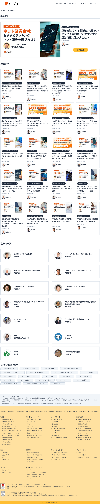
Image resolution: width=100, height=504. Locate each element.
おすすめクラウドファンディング (35, 383)
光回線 (79, 452)
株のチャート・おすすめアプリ (12, 372)
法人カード (30, 426)
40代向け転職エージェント (9, 428)
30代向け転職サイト (7, 444)
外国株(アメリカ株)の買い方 (85, 430)
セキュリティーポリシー (82, 411)
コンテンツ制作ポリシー (71, 4)
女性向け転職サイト (7, 439)
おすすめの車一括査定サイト (34, 455)
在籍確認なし (55, 435)
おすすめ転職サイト (7, 437)
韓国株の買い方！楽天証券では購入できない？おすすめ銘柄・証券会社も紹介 (12, 88)
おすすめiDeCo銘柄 (83, 435)
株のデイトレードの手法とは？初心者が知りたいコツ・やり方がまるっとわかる (87, 123)
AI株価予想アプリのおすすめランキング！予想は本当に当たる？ (62, 123)
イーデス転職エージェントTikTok (35, 474)
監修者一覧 (51, 411)
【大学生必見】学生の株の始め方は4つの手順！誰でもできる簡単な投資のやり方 (37, 221)
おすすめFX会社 (6, 455)
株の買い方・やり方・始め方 (85, 428)
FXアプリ (4, 457)
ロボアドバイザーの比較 (84, 439)
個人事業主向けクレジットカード (35, 435)
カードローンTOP (57, 419)
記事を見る (80, 50)
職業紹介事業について (41, 411)
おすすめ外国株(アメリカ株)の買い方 (64, 372)
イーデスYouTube (31, 479)
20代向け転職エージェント (9, 424)
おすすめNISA (66, 376)
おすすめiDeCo (84, 376)
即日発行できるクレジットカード (35, 430)
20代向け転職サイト (7, 442)
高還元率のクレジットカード (34, 428)
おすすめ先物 (7, 380)
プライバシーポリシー (69, 411)
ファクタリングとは (57, 459)
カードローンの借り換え (58, 428)
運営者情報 (59, 4)
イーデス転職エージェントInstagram (36, 472)
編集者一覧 (59, 411)
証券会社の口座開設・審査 (71, 368)
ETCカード (30, 424)
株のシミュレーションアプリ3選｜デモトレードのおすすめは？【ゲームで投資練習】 (37, 189)
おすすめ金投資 (25, 380)
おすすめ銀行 (57, 383)
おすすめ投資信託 (89, 372)
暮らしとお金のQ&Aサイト (34, 476)
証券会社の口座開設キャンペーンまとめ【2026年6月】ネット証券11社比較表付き (37, 123)
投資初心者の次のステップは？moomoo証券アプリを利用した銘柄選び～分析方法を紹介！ (87, 156)
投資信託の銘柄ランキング (84, 437)
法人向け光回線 (82, 455)
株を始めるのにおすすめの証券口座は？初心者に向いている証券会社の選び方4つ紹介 (12, 123)
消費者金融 (55, 424)
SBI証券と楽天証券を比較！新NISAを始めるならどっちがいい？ (62, 221)
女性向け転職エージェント (9, 421)
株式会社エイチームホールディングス (37, 486)
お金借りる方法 (56, 430)
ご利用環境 (3, 411)
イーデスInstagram (32, 470)
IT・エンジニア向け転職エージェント (11, 430)
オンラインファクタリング (59, 457)
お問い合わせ (92, 4)
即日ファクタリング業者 (58, 455)
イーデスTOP (5, 10)
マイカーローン (31, 461)
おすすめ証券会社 (9, 368)
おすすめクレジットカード (34, 419)
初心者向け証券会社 (83, 426)
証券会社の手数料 (49, 368)
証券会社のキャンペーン (84, 421)
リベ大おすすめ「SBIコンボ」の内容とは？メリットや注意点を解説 (62, 189)
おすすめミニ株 (8, 376)
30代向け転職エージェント (9, 426)
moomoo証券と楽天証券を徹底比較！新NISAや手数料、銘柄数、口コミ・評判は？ (37, 156)
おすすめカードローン (58, 421)
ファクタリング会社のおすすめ (60, 452)
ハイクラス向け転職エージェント (10, 433)
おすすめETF (63, 380)
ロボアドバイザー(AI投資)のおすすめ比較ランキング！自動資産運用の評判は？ (87, 88)
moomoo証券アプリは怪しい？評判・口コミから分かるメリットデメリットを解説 (12, 189)
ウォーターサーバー (7, 470)
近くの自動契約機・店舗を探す (60, 437)
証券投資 (12, 10)
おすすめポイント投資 (45, 380)
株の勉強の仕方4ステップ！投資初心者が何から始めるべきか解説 (12, 156)
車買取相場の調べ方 (32, 457)
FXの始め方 (5, 452)
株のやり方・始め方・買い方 (37, 372)
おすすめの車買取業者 (33, 452)
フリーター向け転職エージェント (10, 435)
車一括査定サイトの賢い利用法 (35, 459)
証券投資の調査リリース (10, 383)
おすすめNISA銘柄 (82, 433)
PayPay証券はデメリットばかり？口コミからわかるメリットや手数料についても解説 (87, 189)
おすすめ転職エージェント (9, 419)
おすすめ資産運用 (81, 380)
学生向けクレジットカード (34, 433)
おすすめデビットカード (33, 437)
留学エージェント (6, 472)
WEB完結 (54, 433)
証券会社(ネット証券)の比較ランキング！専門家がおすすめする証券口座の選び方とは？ (80, 34)
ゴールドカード (31, 421)
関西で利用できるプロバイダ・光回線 (87, 457)
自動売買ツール (6, 459)
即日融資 (54, 426)
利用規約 (31, 411)
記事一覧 (82, 4)
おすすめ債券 (49, 376)
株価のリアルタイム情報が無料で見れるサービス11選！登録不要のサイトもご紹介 (62, 156)
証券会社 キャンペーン (29, 368)
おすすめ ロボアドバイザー (29, 376)
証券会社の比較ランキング (84, 419)
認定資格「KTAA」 (50, 496)
